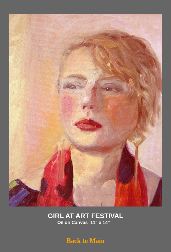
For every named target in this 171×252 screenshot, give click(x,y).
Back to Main (85, 240)
